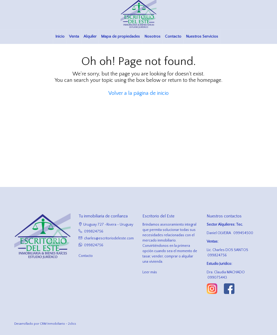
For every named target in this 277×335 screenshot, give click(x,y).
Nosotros (152, 36)
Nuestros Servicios (202, 36)
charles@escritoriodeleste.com (109, 238)
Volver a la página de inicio (138, 93)
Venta (74, 36)
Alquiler (90, 36)
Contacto (173, 36)
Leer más (149, 272)
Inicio (59, 36)
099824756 (93, 231)
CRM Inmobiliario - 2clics (58, 323)
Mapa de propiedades (120, 36)
